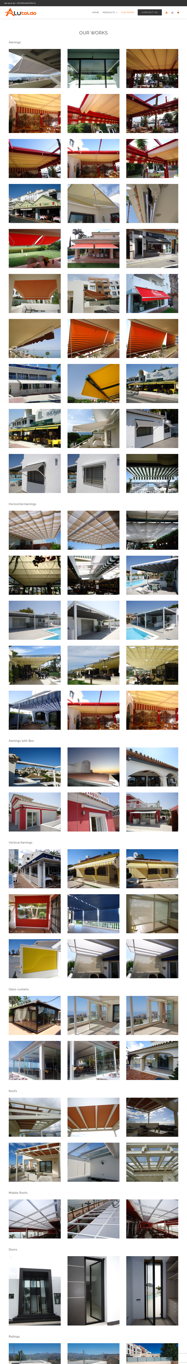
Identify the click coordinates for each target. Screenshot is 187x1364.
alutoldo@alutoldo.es (26, 3)
